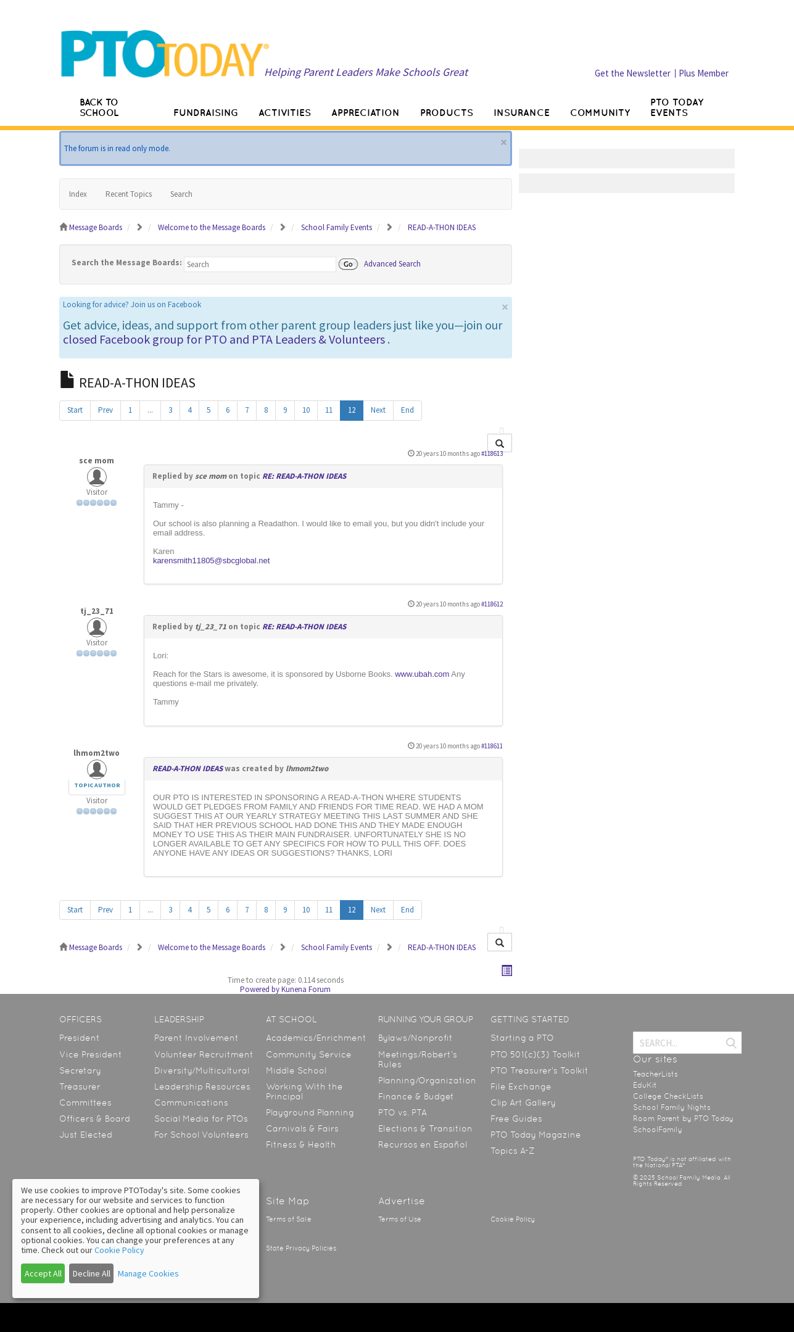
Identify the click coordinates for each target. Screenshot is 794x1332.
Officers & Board (94, 1118)
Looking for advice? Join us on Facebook (132, 304)
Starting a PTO (522, 1038)
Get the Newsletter (633, 73)
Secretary (80, 1070)
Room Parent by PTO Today (683, 1118)
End (407, 410)
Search (181, 194)
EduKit (645, 1085)
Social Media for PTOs (201, 1118)
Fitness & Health (301, 1144)
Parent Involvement (196, 1038)
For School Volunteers (201, 1135)
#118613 (492, 453)
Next (378, 410)
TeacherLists (655, 1074)
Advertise (401, 1201)
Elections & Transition (425, 1128)
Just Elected (85, 1135)
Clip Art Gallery (523, 1102)
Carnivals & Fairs (302, 1128)
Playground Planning (310, 1112)
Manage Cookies (148, 1273)
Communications (191, 1102)
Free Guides (516, 1118)
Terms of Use (399, 1219)
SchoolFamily (657, 1129)
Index (78, 194)
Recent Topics (128, 194)
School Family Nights (672, 1107)
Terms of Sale (289, 1219)
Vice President (90, 1054)
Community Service (309, 1054)
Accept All (43, 1273)
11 (329, 410)
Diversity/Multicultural (201, 1070)
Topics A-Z (512, 1151)
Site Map (288, 1201)
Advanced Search (392, 263)
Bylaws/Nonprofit (415, 1038)
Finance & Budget (416, 1096)
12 (351, 410)
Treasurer (80, 1086)
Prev (105, 410)
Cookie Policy (512, 1219)
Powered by (259, 989)
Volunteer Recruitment (204, 1054)
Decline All (91, 1273)
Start (75, 410)
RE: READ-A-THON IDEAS (304, 476)
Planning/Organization (427, 1080)
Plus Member (704, 73)
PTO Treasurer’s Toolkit (539, 1070)
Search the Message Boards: (127, 262)
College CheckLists (668, 1096)
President (79, 1038)
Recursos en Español (422, 1144)
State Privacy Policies (301, 1248)
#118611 (492, 746)
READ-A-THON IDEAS (187, 768)
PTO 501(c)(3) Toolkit (535, 1054)
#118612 (492, 604)
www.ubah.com (422, 674)
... (150, 410)
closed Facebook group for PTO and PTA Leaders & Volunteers (224, 339)
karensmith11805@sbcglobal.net (211, 560)
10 (306, 410)
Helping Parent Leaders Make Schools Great (366, 72)
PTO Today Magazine (535, 1135)
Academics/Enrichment (316, 1038)
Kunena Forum (306, 989)
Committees (85, 1102)
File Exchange (521, 1086)
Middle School (296, 1070)
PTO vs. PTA (402, 1112)
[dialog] (135, 1238)
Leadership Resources (202, 1086)
